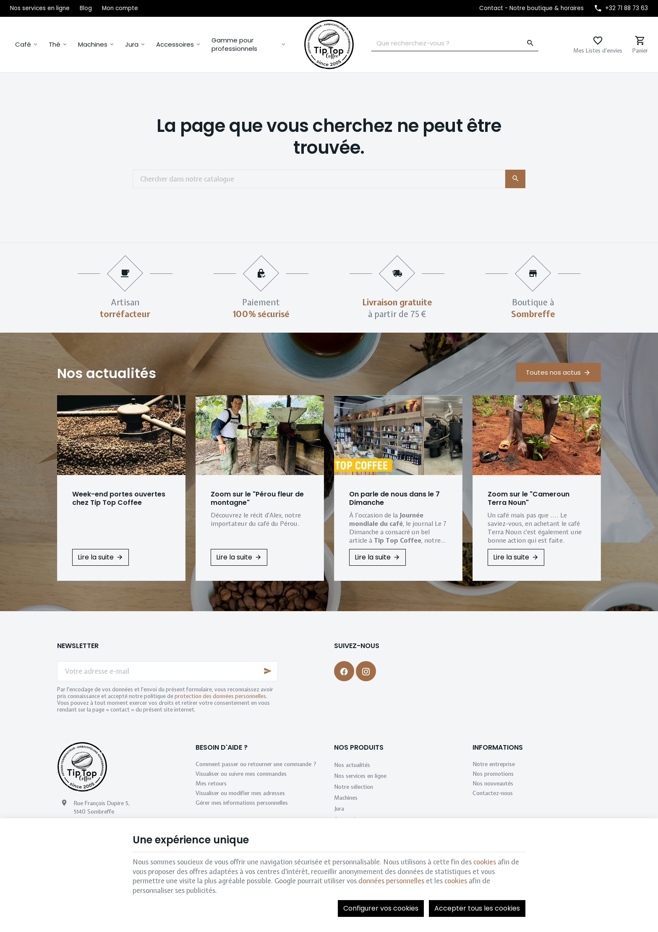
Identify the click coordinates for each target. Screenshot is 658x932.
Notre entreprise (494, 764)
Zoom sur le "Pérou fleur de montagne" (257, 498)
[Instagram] (366, 671)
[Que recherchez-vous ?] (454, 43)
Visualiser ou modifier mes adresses (240, 793)
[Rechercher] (530, 43)
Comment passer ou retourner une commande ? (256, 764)
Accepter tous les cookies (477, 908)
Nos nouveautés (493, 783)
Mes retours (211, 783)
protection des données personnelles (220, 696)
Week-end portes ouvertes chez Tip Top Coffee (118, 498)
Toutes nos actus (553, 372)
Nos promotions (493, 773)
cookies (484, 861)
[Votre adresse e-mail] (167, 671)
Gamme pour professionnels (234, 44)
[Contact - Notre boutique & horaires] (531, 8)
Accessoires (175, 44)
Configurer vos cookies (380, 908)
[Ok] (268, 671)
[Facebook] (344, 671)
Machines (92, 44)
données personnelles (391, 880)
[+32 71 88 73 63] (621, 8)
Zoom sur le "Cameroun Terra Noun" (528, 498)
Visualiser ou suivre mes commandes (241, 773)
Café (23, 44)
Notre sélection (353, 786)
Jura (131, 44)
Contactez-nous (493, 793)
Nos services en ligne (360, 776)
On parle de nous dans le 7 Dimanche (394, 498)
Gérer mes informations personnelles (242, 802)
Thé (54, 44)
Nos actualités (106, 373)
